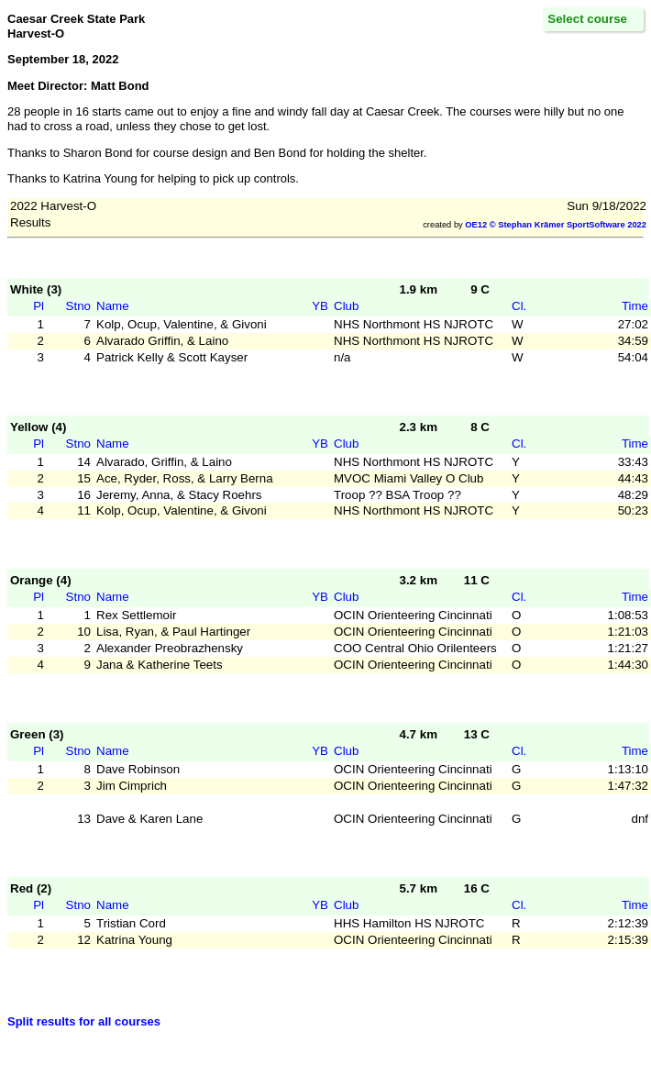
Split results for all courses (83, 1021)
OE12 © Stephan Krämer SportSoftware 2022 (555, 224)
